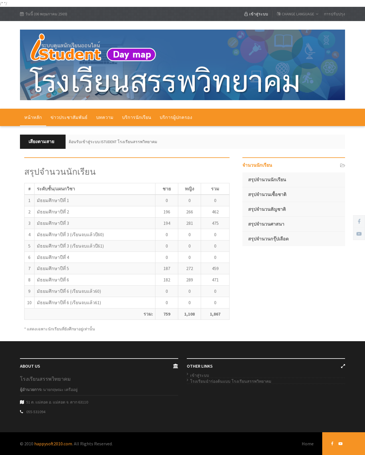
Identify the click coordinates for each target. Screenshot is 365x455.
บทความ (104, 117)
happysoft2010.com (53, 443)
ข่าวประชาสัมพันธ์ (69, 117)
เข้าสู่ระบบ (256, 14)
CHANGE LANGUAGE (297, 14)
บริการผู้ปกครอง (176, 117)
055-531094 (35, 411)
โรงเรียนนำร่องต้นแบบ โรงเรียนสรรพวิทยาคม (230, 381)
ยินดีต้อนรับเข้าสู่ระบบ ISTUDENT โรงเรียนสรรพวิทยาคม (109, 141)
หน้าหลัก (33, 117)
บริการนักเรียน (136, 117)
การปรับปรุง (334, 14)
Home (308, 443)
